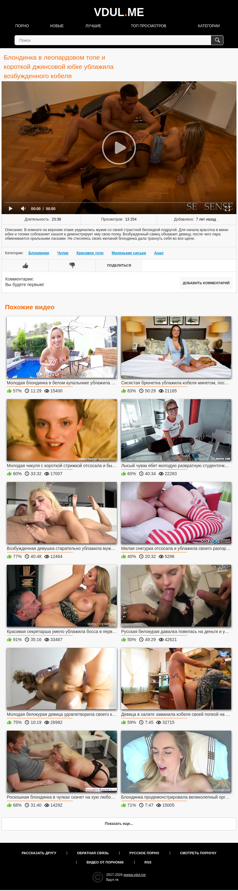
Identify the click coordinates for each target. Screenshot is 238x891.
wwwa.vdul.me (135, 874)
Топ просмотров (148, 26)
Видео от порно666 (105, 862)
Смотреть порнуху (198, 853)
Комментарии (19, 279)
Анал (158, 253)
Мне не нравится (72, 265)
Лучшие (93, 26)
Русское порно (144, 853)
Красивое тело (90, 253)
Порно (22, 26)
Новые (57, 26)
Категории (209, 26)
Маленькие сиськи (129, 253)
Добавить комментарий (206, 283)
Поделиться (119, 265)
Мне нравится (25, 265)
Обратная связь (93, 853)
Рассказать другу (39, 853)
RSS (148, 862)
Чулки (62, 253)
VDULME (119, 12)
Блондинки (39, 253)
